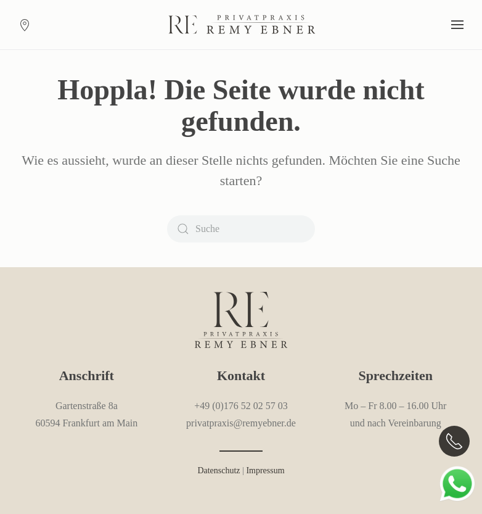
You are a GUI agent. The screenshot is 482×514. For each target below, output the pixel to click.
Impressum (265, 470)
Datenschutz (218, 470)
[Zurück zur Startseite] (241, 24)
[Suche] (241, 228)
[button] (457, 24)
